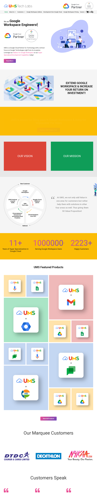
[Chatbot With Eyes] (15, 354)
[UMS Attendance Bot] (71, 365)
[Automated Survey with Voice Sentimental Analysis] (37, 354)
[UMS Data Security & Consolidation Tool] (60, 331)
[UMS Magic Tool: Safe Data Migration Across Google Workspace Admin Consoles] (82, 399)
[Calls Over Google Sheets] (82, 331)
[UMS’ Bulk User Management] (26, 320)
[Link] (18, 6)
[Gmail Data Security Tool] (71, 297)
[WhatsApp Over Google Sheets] (37, 286)
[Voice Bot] (15, 286)
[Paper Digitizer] (60, 399)
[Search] (92, 12)
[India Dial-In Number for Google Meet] (26, 388)
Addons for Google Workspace (23, 52)
